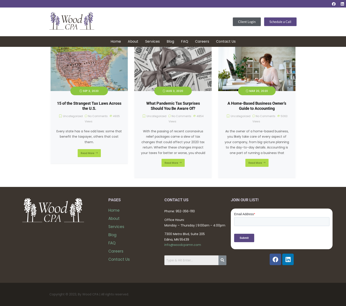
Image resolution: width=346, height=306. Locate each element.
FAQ (184, 41)
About (133, 41)
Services (152, 41)
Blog (170, 41)
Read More (87, 153)
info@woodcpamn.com (182, 245)
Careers (202, 41)
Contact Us (226, 41)
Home (116, 41)
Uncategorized (73, 116)
